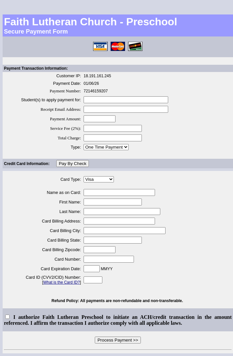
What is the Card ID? (61, 282)
